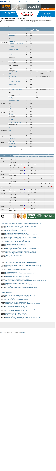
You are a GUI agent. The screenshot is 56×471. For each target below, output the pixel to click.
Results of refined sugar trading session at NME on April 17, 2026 (16, 316)
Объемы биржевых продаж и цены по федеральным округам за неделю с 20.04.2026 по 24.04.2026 (23, 223)
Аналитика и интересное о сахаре (8, 260)
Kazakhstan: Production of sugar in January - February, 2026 (15, 313)
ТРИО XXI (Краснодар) (13, 76)
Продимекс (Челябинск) (13, 146)
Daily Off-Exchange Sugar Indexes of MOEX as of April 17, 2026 (16, 314)
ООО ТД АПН (11, 54)
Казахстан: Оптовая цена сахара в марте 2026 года (14, 227)
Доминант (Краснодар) (13, 71)
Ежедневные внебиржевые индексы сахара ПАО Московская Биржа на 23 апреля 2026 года (22, 237)
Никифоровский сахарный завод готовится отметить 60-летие (16, 288)
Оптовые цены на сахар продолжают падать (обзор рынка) (16, 233)
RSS (53, 1)
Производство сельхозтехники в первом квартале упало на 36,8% (17, 240)
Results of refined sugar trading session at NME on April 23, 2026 (16, 299)
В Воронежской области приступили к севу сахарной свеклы (16, 231)
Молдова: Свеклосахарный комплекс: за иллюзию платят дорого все (17, 277)
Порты (46, 1)
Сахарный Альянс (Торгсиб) (14, 100)
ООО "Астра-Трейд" (12, 46)
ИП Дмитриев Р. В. (12, 41)
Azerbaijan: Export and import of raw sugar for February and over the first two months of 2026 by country (23, 317)
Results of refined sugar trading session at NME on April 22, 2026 (16, 302)
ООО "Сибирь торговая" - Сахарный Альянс (16, 82)
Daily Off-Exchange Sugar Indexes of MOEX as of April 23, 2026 (16, 298)
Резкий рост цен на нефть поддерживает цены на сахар (15, 245)
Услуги (34, 1)
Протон (10, 133)
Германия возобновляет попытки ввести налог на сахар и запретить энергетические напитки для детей (23, 265)
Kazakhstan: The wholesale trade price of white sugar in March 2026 (17, 296)
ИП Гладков (11, 119)
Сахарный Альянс (12, 35)
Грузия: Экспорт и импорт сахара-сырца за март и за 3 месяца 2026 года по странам (20, 226)
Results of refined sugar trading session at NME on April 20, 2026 (16, 311)
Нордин (10, 130)
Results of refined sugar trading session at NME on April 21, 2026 (16, 307)
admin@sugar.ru (36, 22)
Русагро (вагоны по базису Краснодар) (15, 89)
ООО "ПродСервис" (12, 33)
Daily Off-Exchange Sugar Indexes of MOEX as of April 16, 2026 (16, 318)
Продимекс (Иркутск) (12, 60)
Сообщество (22, 1)
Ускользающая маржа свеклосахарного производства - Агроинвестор (17, 268)
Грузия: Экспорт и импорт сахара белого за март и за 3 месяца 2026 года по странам (20, 252)
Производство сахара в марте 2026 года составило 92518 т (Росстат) (17, 241)
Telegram (50, 1)
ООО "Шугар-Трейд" (12, 143)
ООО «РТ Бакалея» (12, 114)
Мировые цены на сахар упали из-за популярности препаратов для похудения (19, 273)
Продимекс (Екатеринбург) (13, 49)
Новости (11, 1)
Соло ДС (10, 97)
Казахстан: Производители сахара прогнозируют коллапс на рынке (17, 276)
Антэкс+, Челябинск (12, 138)
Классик (10, 127)
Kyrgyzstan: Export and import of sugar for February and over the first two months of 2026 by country (22, 303)
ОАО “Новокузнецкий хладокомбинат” (15, 106)
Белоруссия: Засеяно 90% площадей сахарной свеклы (15, 244)
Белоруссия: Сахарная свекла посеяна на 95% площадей (15, 230)
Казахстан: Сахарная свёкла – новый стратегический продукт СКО (17, 283)
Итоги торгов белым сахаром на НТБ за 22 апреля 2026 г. (15, 249)
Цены (17, 1)
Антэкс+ (10, 108)
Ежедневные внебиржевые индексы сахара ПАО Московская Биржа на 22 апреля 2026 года (22, 248)
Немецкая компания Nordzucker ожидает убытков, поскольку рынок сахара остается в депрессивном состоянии (25, 280)
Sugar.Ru (2, 332)
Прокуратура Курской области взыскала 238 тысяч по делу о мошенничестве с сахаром (21, 287)
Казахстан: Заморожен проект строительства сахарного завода (16, 256)
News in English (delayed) (6, 292)
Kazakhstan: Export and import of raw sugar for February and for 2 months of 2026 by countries (21, 309)
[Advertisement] (20, 325)
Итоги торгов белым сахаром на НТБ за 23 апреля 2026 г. (15, 238)
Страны (40, 1)
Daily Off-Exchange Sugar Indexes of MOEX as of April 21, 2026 (16, 306)
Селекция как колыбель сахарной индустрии (13, 272)
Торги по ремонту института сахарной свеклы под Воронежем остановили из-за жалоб (21, 262)
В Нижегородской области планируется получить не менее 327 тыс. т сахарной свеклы (21, 234)
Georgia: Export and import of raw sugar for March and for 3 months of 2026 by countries (20, 295)
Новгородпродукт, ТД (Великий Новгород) (16, 43)
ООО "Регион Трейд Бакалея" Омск (15, 122)
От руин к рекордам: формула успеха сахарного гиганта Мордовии (17, 279)
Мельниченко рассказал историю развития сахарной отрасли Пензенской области (20, 286)
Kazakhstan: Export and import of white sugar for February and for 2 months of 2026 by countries (22, 320)
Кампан (10, 73)
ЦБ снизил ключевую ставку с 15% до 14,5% (13, 229)
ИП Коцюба (11, 32)
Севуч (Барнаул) (12, 36)
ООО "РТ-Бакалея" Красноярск (14, 81)
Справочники (29, 1)
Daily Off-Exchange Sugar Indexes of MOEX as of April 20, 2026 (16, 310)
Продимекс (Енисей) (12, 84)
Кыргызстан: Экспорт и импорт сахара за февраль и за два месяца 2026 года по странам (21, 251)
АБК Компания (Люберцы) (13, 90)
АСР (9, 59)
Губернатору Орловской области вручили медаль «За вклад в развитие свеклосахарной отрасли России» (24, 266)
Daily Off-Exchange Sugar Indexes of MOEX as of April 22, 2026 (16, 300)
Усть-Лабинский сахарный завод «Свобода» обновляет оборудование (17, 269)
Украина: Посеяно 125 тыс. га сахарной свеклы (13, 255)
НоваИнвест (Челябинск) (13, 141)
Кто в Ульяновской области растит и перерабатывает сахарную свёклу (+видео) (19, 284)
